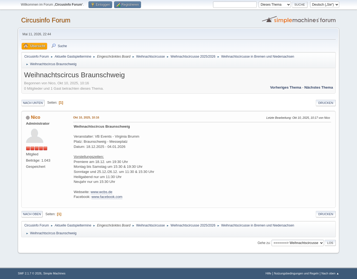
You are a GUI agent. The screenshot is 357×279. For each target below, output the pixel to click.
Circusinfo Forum (45, 20)
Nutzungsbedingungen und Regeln (296, 273)
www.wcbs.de (101, 192)
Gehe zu (264, 243)
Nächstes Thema (318, 87)
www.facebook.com (106, 197)
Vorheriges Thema (285, 87)
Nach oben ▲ (330, 273)
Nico (35, 117)
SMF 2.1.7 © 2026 (30, 273)
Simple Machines (54, 273)
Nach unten (33, 102)
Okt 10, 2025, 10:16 (86, 117)
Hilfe (269, 273)
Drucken (325, 102)
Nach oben (32, 214)
